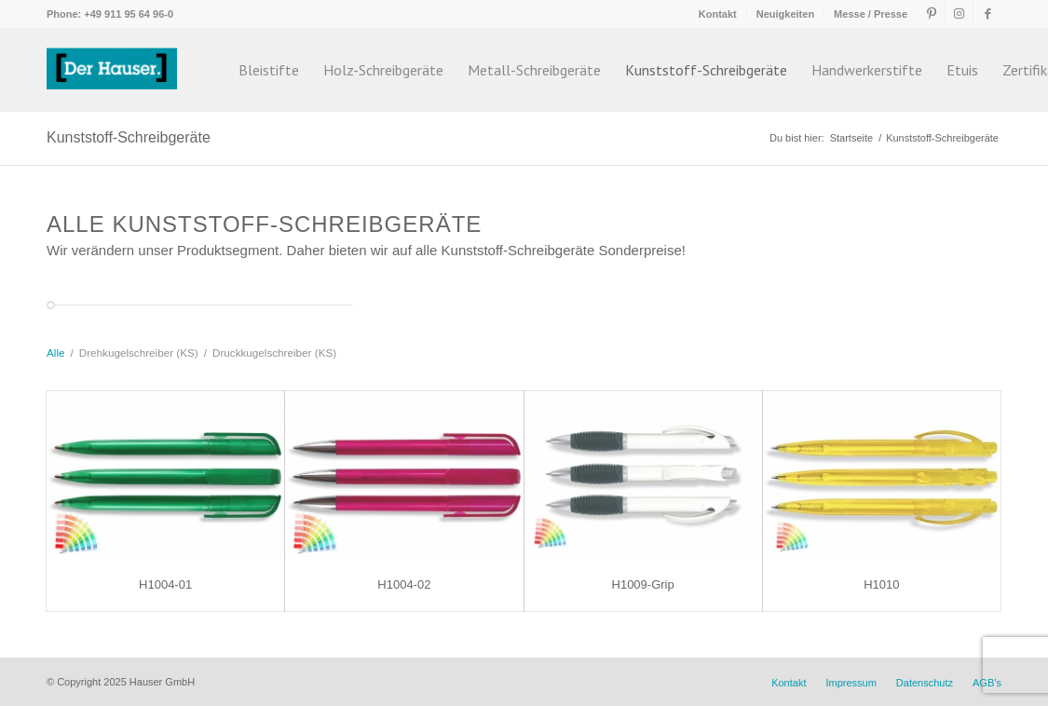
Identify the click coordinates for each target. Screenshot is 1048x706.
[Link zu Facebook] (987, 14)
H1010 (881, 584)
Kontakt (718, 14)
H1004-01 (165, 584)
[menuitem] (718, 14)
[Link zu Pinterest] (931, 14)
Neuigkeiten (785, 14)
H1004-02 (403, 584)
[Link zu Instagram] (959, 14)
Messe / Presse (870, 14)
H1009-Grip (643, 584)
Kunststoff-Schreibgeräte (129, 137)
